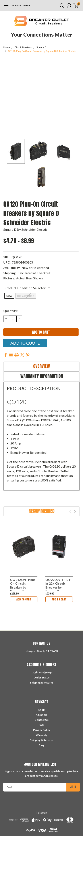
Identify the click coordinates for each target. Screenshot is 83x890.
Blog (41, 745)
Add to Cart (23, 599)
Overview (41, 366)
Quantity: (10, 311)
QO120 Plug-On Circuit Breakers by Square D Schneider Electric (42, 51)
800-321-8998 (21, 5)
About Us (41, 714)
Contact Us (41, 719)
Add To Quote (25, 343)
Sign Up (47, 672)
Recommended (41, 510)
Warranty (41, 735)
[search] (60, 5)
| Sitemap (42, 812)
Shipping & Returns (41, 682)
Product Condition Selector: (27, 288)
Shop (41, 709)
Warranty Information (41, 376)
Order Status (42, 677)
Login (34, 672)
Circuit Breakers (23, 47)
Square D (41, 47)
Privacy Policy (41, 730)
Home (6, 47)
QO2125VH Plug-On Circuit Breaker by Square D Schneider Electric (23, 589)
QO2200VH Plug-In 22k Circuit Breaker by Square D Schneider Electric (58, 589)
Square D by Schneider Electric (25, 229)
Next (74, 511)
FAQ (41, 724)
